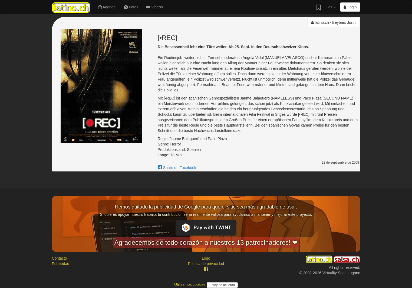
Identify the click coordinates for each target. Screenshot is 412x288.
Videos (154, 7)
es (332, 7)
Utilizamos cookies (190, 284)
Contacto (59, 258)
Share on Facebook (177, 167)
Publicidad (61, 263)
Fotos (131, 7)
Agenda (107, 7)
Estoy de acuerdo (222, 285)
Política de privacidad (206, 263)
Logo (206, 258)
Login (350, 7)
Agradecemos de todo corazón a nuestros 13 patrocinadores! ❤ (206, 242)
